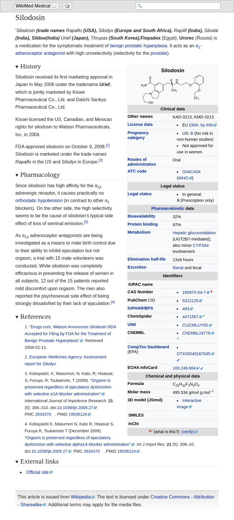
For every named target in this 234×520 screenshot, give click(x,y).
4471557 (190, 316)
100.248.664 (184, 368)
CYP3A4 (201, 245)
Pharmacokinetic (167, 208)
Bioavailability (141, 216)
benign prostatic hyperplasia (138, 45)
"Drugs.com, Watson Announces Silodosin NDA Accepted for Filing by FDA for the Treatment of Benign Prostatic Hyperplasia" (70, 333)
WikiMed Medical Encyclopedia (38, 6)
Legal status (139, 193)
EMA (193, 125)
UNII (131, 324)
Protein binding (142, 224)
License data (139, 124)
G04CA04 (191, 171)
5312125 (190, 300)
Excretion (136, 267)
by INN (206, 125)
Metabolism (138, 232)
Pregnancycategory (138, 135)
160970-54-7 (194, 292)
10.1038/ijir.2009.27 (75, 407)
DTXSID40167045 (193, 353)
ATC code (136, 171)
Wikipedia (81, 496)
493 (185, 308)
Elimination (146, 259)
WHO (183, 178)
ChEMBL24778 (196, 333)
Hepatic (180, 232)
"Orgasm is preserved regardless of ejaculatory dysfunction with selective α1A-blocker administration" (68, 387)
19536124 (78, 414)
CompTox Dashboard (148, 347)
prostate (158, 53)
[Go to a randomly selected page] (68, 6)
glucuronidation (202, 232)
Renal (178, 267)
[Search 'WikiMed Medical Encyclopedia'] (175, 6)
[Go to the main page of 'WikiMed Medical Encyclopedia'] (37, 6)
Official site (37, 472)
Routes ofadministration (141, 162)
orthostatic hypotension (39, 200)
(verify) (187, 431)
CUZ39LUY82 (195, 325)
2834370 (43, 414)
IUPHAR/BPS (140, 308)
